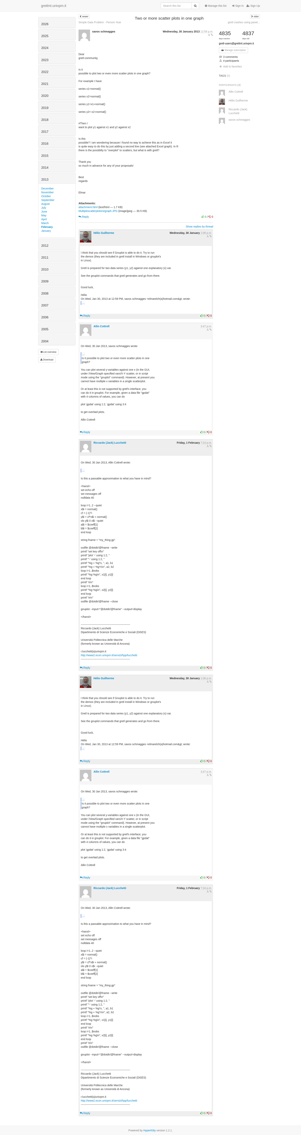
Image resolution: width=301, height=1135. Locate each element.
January (46, 230)
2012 (44, 245)
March (45, 223)
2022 (44, 72)
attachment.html (88, 207)
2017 (44, 132)
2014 (44, 167)
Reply (84, 216)
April (44, 219)
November (47, 192)
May (43, 215)
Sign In (238, 5)
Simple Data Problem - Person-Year (100, 22)
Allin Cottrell (101, 326)
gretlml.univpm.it (53, 6)
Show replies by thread (199, 226)
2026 (44, 24)
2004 (44, 341)
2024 (44, 48)
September (47, 200)
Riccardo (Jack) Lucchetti (109, 442)
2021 (44, 84)
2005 (44, 329)
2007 (44, 305)
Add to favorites (230, 66)
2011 (44, 257)
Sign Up (253, 5)
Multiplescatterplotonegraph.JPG (98, 211)
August (45, 203)
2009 (44, 281)
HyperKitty (149, 1130)
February (47, 226)
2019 (44, 108)
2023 (44, 60)
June (44, 211)
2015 (44, 156)
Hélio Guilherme (103, 232)
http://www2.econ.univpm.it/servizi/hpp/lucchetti (109, 655)
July (43, 207)
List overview (48, 352)
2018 (44, 120)
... (83, 303)
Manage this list (216, 5)
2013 (44, 179)
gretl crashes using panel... (244, 22)
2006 (44, 317)
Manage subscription (233, 50)
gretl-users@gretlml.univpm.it (236, 43)
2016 (44, 143)
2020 (44, 96)
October (46, 196)
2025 (44, 36)
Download (46, 359)
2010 (44, 269)
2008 (44, 293)
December (47, 188)
